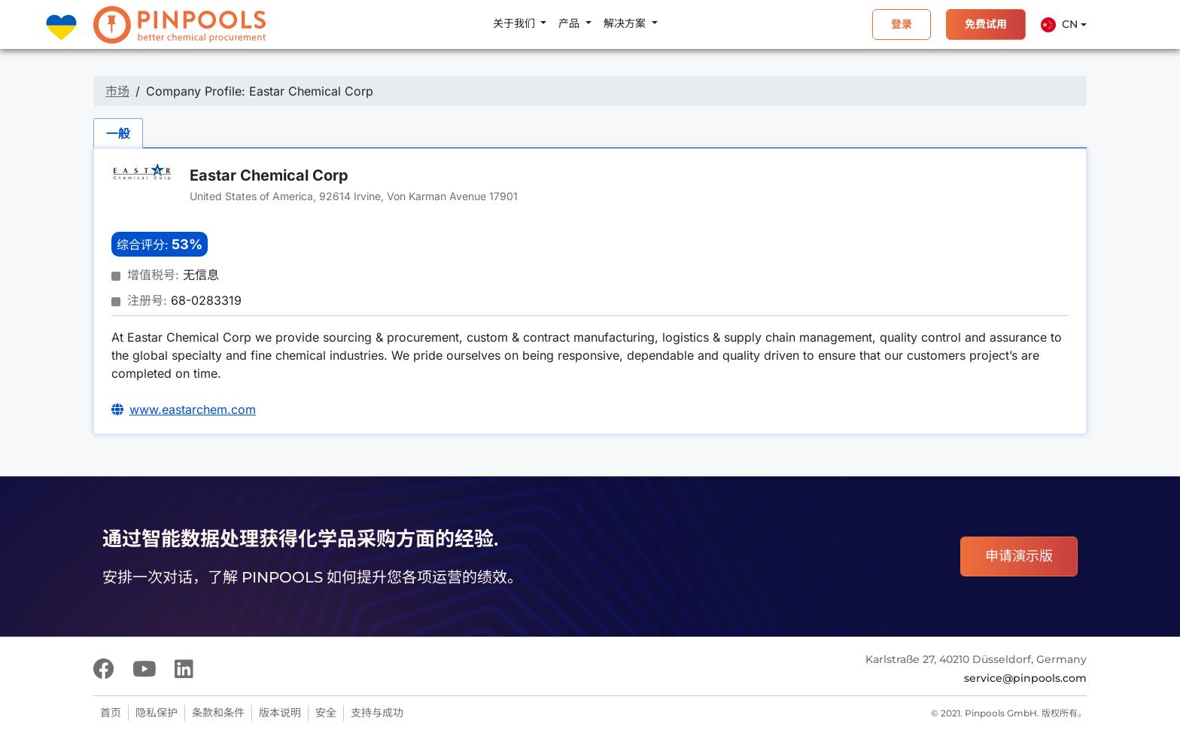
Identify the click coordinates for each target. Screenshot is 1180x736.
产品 (570, 23)
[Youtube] (144, 669)
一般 (118, 133)
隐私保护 (156, 712)
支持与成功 (377, 712)
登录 (901, 24)
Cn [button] (1059, 24)
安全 (325, 712)
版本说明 (280, 712)
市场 (117, 91)
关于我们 (515, 23)
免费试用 (986, 24)
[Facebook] (103, 669)
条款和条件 (218, 712)
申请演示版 (1019, 556)
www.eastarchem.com (192, 409)
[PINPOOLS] (179, 25)
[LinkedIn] (184, 669)
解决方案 (626, 23)
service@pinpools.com (1025, 678)
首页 (110, 712)
